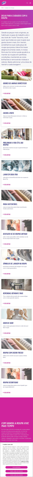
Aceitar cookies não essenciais (16, 475)
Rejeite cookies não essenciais (16, 471)
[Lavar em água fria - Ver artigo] (6, 184)
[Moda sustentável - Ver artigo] (6, 214)
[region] (16, 459)
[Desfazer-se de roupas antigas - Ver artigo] (6, 244)
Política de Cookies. (25, 461)
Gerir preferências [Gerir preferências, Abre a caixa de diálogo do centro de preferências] (16, 467)
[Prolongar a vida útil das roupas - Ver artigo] (6, 155)
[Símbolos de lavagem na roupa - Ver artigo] (6, 274)
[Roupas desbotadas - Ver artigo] (6, 392)
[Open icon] (27, 3)
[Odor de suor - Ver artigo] (6, 333)
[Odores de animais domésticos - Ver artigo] (6, 93)
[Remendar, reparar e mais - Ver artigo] (6, 303)
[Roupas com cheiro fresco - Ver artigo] (6, 363)
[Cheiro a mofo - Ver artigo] (6, 123)
